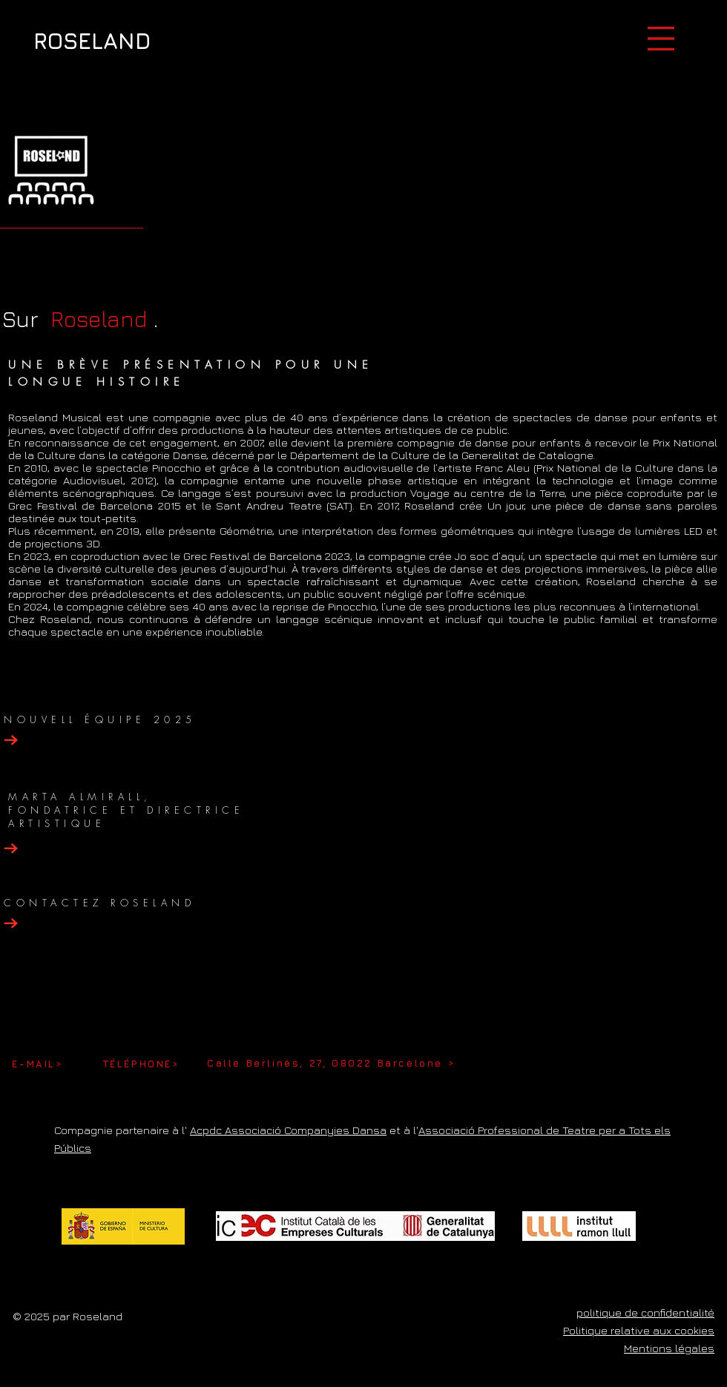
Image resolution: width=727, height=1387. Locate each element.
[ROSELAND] (92, 40)
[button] (661, 38)
